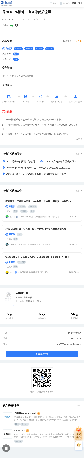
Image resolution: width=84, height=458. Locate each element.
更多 (79, 405)
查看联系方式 (42, 354)
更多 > (79, 153)
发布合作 (64, 3)
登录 (74, 3)
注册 (80, 3)
